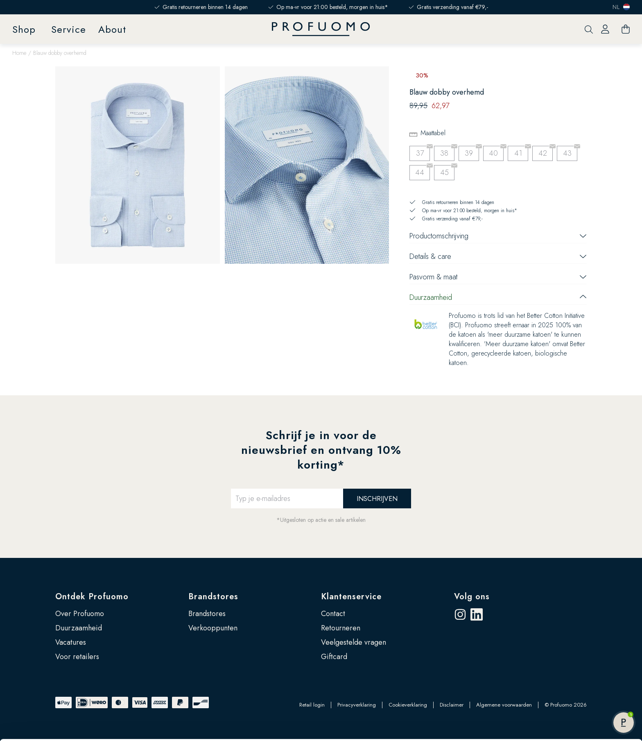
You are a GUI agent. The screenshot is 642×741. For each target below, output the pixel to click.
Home (19, 53)
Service (68, 29)
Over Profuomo (79, 613)
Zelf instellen (574, 684)
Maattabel (432, 133)
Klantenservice (351, 597)
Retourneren (340, 628)
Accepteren (574, 657)
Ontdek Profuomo (92, 597)
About (112, 29)
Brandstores (213, 597)
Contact (333, 613)
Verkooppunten (212, 628)
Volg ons (472, 597)
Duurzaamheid (78, 628)
